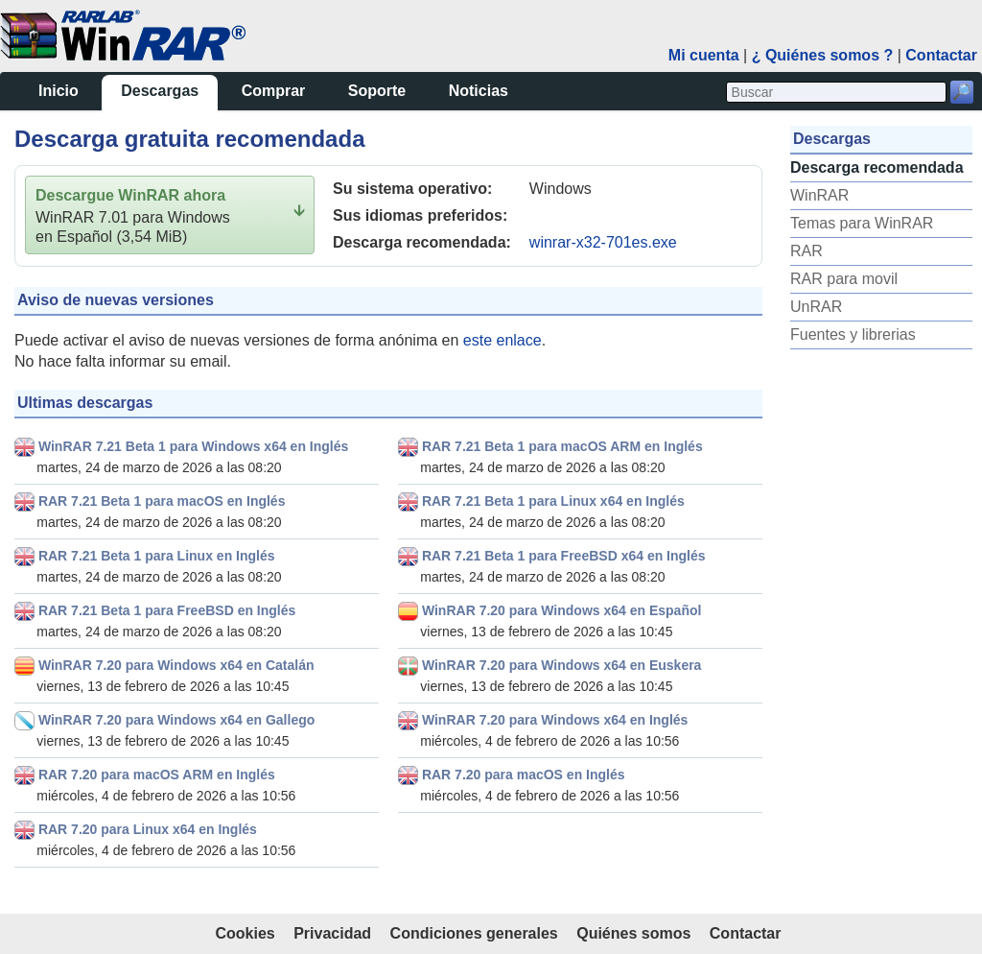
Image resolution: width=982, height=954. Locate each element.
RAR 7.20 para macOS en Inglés (523, 774)
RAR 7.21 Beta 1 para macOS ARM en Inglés (562, 446)
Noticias (478, 91)
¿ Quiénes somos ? (823, 55)
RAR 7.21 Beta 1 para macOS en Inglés (162, 501)
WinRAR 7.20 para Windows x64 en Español (561, 610)
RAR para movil (844, 279)
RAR (806, 251)
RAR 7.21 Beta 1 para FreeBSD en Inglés (166, 610)
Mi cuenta (703, 55)
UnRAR (816, 306)
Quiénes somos (633, 933)
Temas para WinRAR (861, 223)
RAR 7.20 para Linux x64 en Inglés (147, 829)
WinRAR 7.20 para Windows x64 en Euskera (562, 665)
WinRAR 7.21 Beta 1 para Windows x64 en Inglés (193, 446)
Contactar (941, 55)
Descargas (160, 91)
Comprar (274, 91)
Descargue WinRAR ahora (130, 195)
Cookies (244, 933)
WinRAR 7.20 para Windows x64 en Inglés (555, 719)
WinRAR (819, 195)
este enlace (502, 340)
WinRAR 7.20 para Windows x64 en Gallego (176, 719)
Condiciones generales (474, 933)
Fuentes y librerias (853, 334)
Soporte (377, 91)
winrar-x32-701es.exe (603, 242)
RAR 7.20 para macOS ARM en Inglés (156, 774)
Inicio (58, 91)
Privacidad (332, 933)
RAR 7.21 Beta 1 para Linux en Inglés (156, 555)
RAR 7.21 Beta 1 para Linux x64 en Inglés (553, 501)
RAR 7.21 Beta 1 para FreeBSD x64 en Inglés (564, 555)
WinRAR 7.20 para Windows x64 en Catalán (176, 665)
